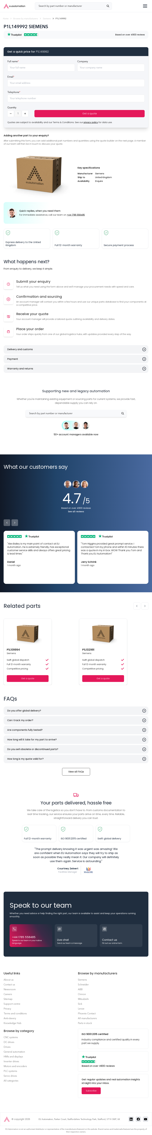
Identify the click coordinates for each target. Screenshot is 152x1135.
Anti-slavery (10, 1018)
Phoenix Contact (87, 1013)
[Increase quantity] (25, 113)
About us (9, 979)
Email (10, 76)
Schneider (83, 984)
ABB (80, 989)
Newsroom (10, 989)
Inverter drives (11, 1061)
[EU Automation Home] (14, 6)
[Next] (14, 522)
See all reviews (76, 511)
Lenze (81, 1008)
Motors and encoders (15, 1066)
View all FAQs (76, 771)
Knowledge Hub (12, 1023)
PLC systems (10, 1071)
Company (82, 61)
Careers (8, 994)
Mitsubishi (83, 999)
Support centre (12, 1003)
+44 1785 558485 (76, 214)
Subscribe (91, 1090)
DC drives (9, 1042)
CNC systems (11, 1037)
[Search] (109, 6)
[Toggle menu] (145, 6)
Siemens (47, 18)
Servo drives (10, 1075)
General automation (14, 1051)
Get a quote (89, 113)
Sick (80, 1003)
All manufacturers (87, 1018)
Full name (13, 61)
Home (6, 18)
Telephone (13, 92)
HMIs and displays (13, 1056)
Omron (82, 994)
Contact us (9, 984)
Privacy (7, 1008)
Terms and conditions (15, 1013)
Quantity (11, 107)
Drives (7, 1047)
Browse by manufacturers (25, 18)
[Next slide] (144, 606)
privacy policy (91, 122)
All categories (11, 1080)
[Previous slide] (136, 606)
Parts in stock (85, 1023)
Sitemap (8, 999)
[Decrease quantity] (10, 113)
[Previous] (7, 522)
